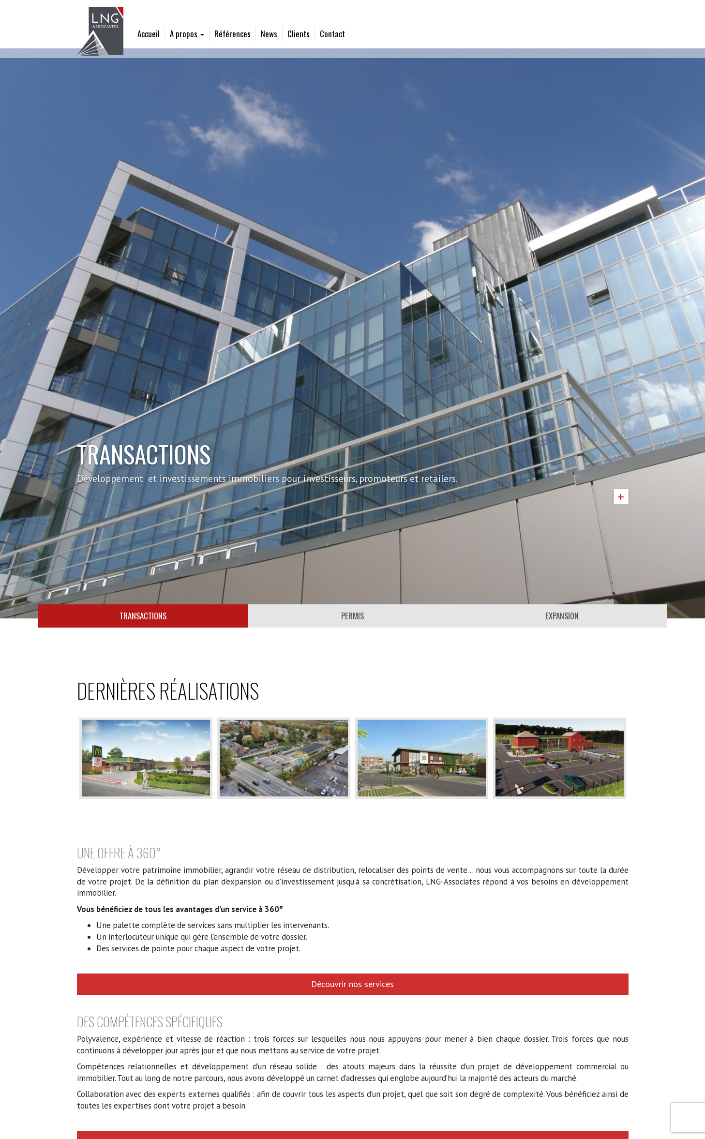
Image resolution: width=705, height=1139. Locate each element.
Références (232, 34)
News (269, 34)
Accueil (148, 34)
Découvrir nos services (352, 983)
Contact (332, 34)
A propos (187, 34)
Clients (298, 34)
